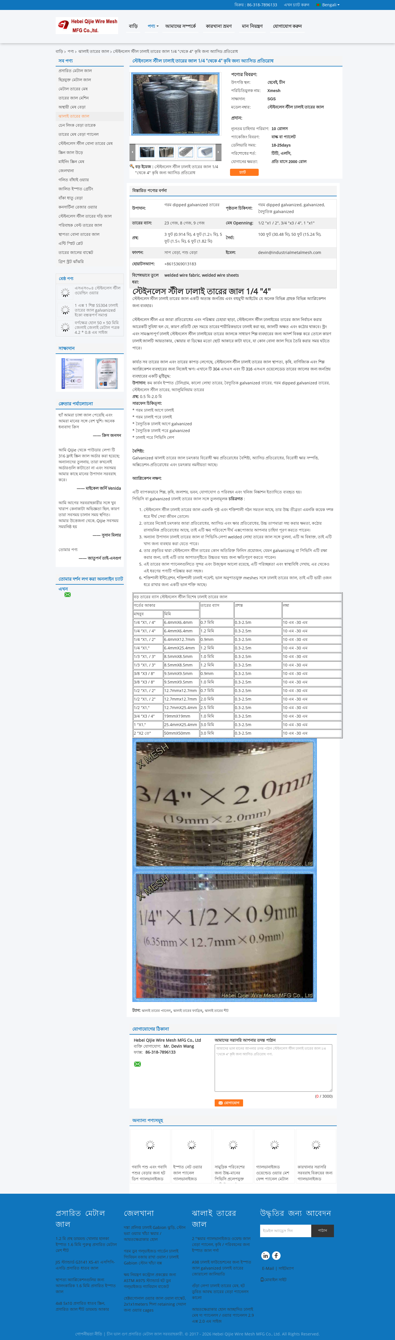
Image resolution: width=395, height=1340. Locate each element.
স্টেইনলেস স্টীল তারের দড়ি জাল (85, 216)
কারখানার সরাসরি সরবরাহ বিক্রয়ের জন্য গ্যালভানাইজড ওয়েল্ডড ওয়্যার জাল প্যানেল (315, 1179)
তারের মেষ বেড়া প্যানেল (78, 134)
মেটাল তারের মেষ (73, 89)
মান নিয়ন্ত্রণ (252, 26)
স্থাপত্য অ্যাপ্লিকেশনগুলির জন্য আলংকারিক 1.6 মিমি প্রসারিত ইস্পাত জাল (86, 1286)
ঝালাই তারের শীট (217, 1011)
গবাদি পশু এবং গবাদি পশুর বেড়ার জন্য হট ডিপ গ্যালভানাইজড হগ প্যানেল (149, 1176)
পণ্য (151, 26)
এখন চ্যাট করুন (296, 5)
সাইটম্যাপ (286, 1268)
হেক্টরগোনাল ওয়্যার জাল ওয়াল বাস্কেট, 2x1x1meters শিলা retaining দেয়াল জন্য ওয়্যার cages (155, 1304)
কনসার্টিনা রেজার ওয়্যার (77, 207)
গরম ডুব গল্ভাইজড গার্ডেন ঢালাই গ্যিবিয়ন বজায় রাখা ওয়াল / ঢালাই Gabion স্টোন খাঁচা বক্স (151, 1257)
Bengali (331, 5)
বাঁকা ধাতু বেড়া (70, 198)
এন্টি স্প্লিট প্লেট (70, 243)
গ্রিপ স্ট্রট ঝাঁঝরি (71, 261)
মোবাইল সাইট (273, 1280)
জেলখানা (66, 170)
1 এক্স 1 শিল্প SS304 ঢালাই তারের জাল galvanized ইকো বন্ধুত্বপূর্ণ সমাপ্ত (96, 310)
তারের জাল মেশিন (73, 98)
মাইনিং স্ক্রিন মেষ (71, 161)
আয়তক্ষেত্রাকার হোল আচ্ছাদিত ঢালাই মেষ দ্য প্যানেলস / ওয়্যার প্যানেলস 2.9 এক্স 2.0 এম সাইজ (223, 1315)
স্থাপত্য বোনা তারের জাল (78, 234)
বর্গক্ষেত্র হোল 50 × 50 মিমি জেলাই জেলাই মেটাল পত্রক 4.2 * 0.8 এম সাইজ (97, 327)
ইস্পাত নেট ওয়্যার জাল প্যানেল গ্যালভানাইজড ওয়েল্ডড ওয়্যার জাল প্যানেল (189, 1179)
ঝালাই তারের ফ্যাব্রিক (187, 1011)
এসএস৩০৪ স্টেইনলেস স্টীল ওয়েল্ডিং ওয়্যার (97, 290)
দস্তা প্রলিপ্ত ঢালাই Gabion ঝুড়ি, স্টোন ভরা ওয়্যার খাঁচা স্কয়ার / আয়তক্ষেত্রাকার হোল (154, 1233)
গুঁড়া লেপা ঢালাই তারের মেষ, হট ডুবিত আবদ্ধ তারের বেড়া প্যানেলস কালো (220, 1291)
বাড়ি (133, 26)
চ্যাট (246, 172)
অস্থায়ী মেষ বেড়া (71, 107)
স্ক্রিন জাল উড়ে (70, 152)
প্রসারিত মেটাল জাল (75, 70)
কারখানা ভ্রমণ (219, 26)
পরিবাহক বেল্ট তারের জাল (80, 225)
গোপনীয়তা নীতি (88, 1334)
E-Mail (268, 1268)
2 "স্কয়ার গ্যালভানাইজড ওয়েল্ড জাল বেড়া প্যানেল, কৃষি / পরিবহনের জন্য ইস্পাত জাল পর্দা (221, 1244)
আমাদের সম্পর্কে (180, 26)
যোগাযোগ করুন (287, 26)
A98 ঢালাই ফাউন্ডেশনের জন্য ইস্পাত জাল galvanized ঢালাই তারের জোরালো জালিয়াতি (221, 1268)
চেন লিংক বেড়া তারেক (77, 125)
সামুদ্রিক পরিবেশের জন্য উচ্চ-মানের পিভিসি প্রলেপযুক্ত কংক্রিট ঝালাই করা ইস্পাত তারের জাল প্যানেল (230, 1182)
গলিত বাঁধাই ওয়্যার (73, 180)
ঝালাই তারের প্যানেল (156, 1011)
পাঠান (322, 1230)
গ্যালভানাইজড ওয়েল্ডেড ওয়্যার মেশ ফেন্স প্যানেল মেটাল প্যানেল (272, 1176)
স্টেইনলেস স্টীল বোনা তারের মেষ (85, 143)
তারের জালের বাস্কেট (75, 252)
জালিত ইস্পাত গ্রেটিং (75, 189)
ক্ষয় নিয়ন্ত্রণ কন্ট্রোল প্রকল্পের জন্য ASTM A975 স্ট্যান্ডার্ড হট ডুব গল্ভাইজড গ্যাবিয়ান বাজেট (150, 1280)
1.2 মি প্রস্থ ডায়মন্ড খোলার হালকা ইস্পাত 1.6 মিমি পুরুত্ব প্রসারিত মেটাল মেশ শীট (86, 1244)
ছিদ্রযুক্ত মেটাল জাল (74, 80)
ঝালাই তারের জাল (93, 51)
